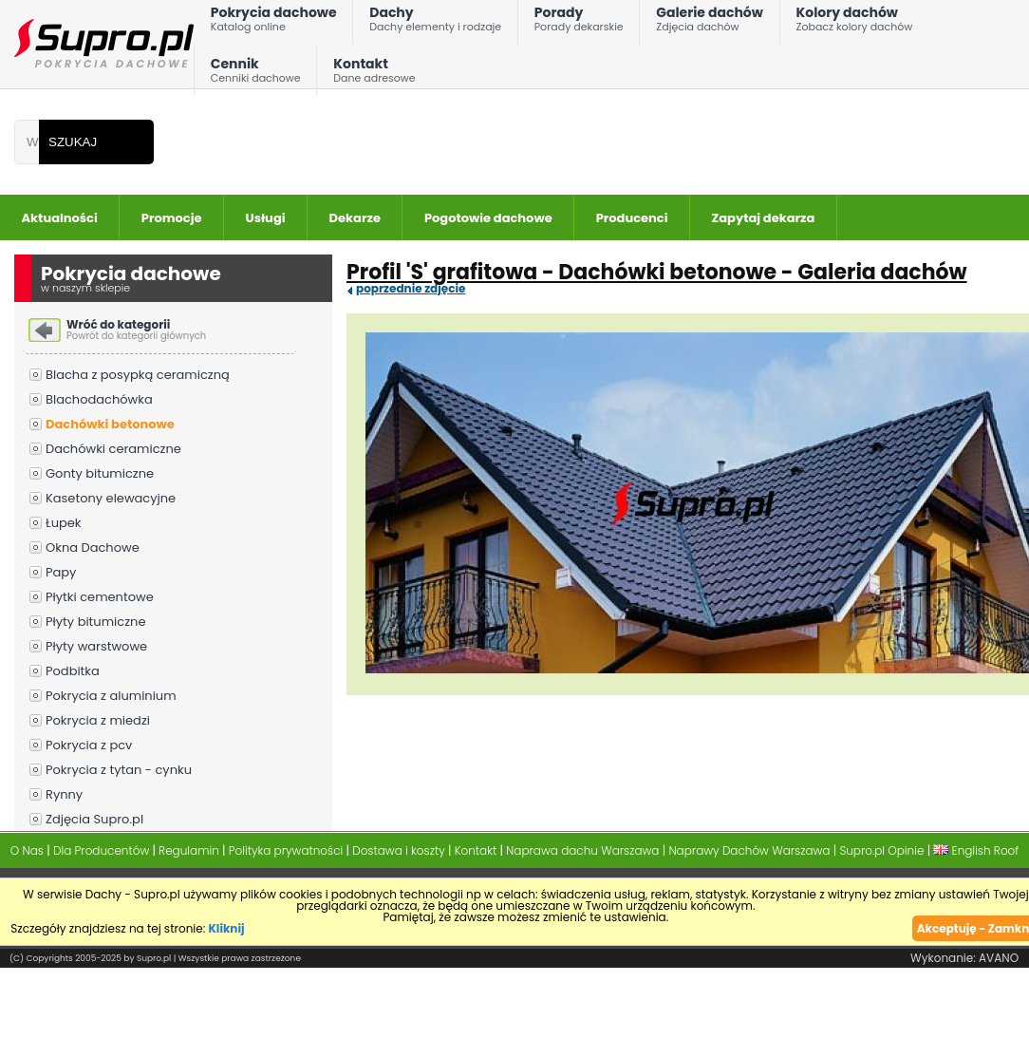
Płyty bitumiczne (95, 622)
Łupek (64, 523)
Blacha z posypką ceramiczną (138, 375)
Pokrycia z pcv (89, 745)
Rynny (64, 794)
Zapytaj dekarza (763, 218)
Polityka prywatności (286, 850)
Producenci (632, 218)
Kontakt (374, 74)
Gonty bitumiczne (100, 473)
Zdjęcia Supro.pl (94, 819)
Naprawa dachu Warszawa (582, 850)
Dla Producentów (101, 850)
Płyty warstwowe (96, 646)
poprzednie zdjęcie (410, 288)
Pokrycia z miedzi (98, 720)
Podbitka (73, 671)
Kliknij (227, 928)
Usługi (266, 218)
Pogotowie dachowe (488, 218)
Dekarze (355, 218)
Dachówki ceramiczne (113, 449)
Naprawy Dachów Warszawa (749, 850)
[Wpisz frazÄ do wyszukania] (26, 142)
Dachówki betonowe (110, 424)
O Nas (27, 850)
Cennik (256, 74)
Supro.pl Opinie (881, 850)
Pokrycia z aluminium (111, 696)
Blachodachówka (99, 399)
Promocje (171, 218)
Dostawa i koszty (398, 850)
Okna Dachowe (93, 547)
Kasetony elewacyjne (111, 498)
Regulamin (189, 850)
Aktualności (60, 218)
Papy (61, 572)
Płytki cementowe (100, 597)
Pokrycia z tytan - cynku (119, 770)
